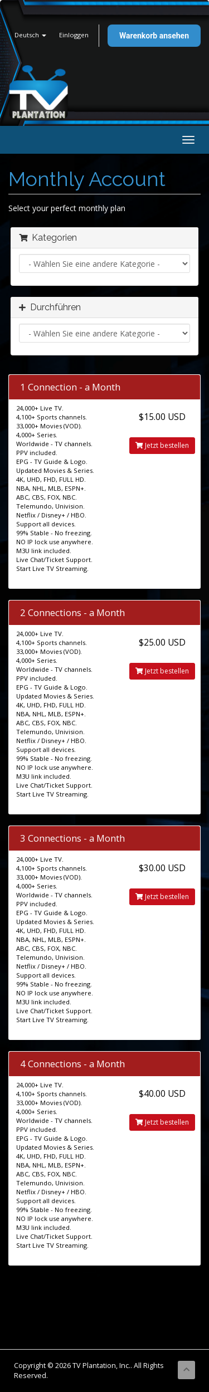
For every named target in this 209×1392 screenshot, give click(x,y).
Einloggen (74, 35)
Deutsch (30, 35)
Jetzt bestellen (162, 445)
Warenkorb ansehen (154, 35)
